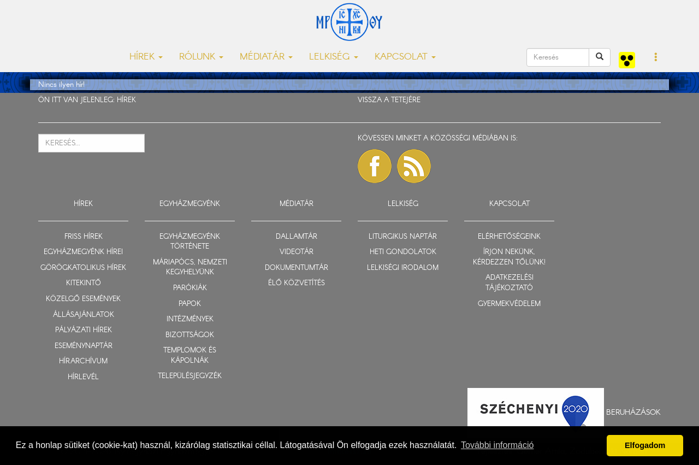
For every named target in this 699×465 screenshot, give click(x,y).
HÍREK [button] (146, 57)
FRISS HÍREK (83, 237)
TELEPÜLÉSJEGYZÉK (190, 376)
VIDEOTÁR (296, 252)
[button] (656, 58)
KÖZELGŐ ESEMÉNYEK (83, 299)
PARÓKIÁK (190, 288)
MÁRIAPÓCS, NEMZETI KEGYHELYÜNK (190, 267)
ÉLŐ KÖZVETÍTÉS (296, 283)
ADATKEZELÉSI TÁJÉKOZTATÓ (509, 283)
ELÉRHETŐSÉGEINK (509, 237)
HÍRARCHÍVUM (83, 361)
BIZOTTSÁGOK (189, 335)
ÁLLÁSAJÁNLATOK (83, 315)
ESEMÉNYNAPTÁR (83, 346)
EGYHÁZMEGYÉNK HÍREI (83, 252)
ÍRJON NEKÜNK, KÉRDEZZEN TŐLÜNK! (509, 257)
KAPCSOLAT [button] (405, 57)
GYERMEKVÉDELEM (509, 304)
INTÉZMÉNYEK (190, 319)
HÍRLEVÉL (83, 377)
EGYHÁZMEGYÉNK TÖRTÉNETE (189, 242)
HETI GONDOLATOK (403, 252)
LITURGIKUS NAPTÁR (403, 237)
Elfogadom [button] (645, 445)
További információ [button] (497, 445)
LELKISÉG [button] (333, 57)
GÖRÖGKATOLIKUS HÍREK (83, 268)
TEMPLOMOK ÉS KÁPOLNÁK (189, 355)
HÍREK (126, 100)
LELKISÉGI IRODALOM (403, 268)
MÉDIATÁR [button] (266, 57)
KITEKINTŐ (83, 283)
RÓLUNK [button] (201, 57)
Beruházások (633, 412)
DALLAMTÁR (296, 237)
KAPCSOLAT (509, 204)
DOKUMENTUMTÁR (296, 268)
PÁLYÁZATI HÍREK (83, 330)
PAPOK (190, 304)
